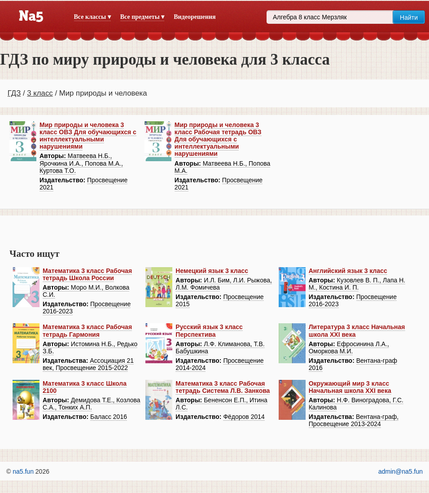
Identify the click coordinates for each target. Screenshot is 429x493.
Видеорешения (194, 16)
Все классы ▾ (92, 16)
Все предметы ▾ (142, 16)
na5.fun (23, 471)
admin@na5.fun (400, 471)
